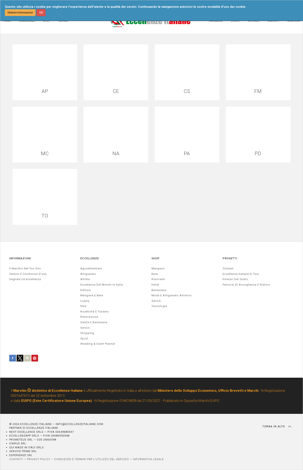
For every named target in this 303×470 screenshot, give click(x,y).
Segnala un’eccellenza (25, 279)
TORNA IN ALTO (276, 426)
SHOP (156, 258)
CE (116, 91)
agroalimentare (91, 268)
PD (258, 153)
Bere (155, 273)
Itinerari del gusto (235, 279)
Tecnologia (159, 306)
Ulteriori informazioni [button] (20, 12)
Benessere (159, 290)
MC (45, 153)
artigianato (88, 273)
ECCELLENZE (89, 258)
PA (187, 153)
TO (44, 215)
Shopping (87, 333)
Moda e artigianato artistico (172, 295)
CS (187, 91)
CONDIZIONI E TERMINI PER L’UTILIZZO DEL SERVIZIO (91, 459)
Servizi (156, 300)
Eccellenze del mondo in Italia (101, 284)
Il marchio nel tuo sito (25, 268)
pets (83, 306)
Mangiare (158, 268)
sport (84, 338)
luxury (84, 300)
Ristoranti (158, 279)
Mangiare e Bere (91, 295)
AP (45, 91)
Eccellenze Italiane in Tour (241, 273)
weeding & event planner (97, 344)
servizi (85, 327)
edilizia (85, 290)
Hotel (155, 284)
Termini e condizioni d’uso (28, 273)
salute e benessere (93, 322)
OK (41, 12)
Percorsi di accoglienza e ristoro (246, 284)
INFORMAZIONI (20, 258)
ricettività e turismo (94, 311)
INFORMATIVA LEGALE (148, 459)
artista (85, 279)
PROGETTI (230, 258)
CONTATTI (16, 459)
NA (116, 153)
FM (258, 91)
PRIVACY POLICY (38, 459)
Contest (228, 268)
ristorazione (89, 317)
